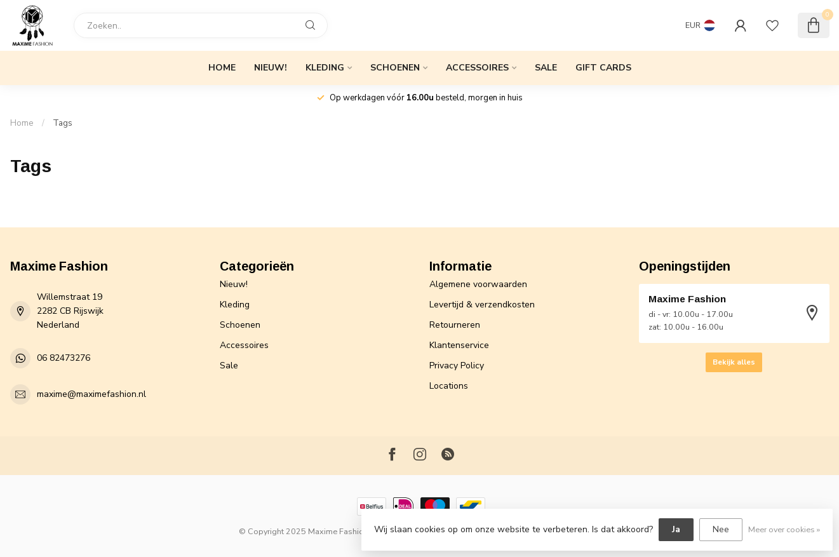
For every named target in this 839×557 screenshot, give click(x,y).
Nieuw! (270, 68)
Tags (62, 123)
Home (222, 68)
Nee (721, 529)
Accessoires (477, 68)
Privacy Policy (456, 365)
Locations (448, 386)
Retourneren (454, 325)
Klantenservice (459, 345)
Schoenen (395, 68)
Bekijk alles (734, 362)
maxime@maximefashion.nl (91, 394)
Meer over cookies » (784, 529)
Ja (676, 529)
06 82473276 (63, 358)
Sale (546, 68)
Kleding (324, 68)
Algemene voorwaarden (478, 284)
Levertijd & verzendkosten (482, 305)
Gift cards (603, 68)
